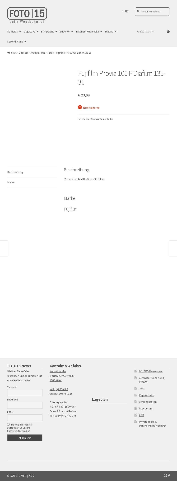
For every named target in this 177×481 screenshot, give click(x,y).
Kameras (12, 31)
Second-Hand (15, 41)
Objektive (29, 31)
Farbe (51, 52)
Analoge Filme (38, 52)
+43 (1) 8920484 (59, 389)
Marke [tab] (11, 182)
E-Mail (10, 412)
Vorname (11, 387)
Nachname (12, 399)
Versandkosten (148, 401)
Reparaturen (146, 395)
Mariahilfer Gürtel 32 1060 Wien (62, 376)
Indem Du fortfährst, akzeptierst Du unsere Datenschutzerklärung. (19, 427)
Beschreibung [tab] (15, 172)
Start (13, 52)
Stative (109, 31)
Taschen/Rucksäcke (87, 31)
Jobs (142, 388)
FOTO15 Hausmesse (151, 371)
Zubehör (65, 31)
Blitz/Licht (47, 31)
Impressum (145, 408)
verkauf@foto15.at (61, 393)
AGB (141, 415)
